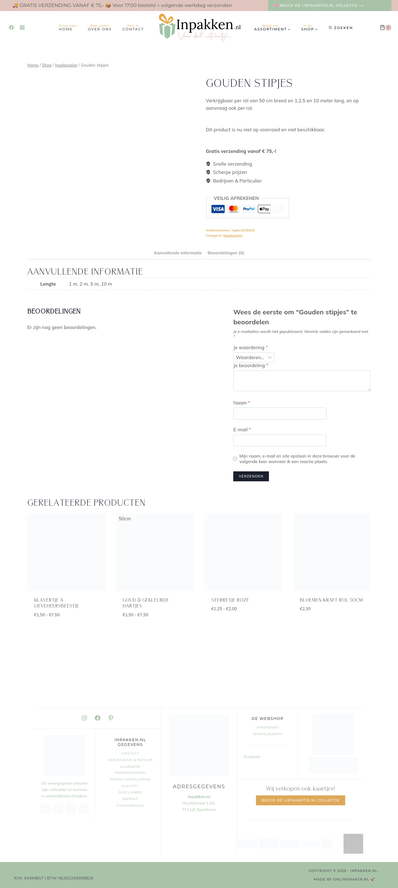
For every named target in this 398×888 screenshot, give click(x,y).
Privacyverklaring (130, 779)
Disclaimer (130, 792)
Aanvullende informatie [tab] (178, 252)
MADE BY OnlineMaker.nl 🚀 (344, 879)
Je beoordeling (250, 365)
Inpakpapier (233, 235)
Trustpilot (251, 756)
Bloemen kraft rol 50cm (331, 600)
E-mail (242, 429)
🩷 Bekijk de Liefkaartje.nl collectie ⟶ (319, 5)
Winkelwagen (267, 734)
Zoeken (343, 27)
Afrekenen (267, 727)
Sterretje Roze (230, 600)
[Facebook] (11, 27)
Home (68, 27)
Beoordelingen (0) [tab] (226, 252)
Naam (241, 403)
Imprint (130, 799)
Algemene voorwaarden (130, 769)
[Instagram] (22, 27)
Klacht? (130, 786)
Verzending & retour (130, 760)
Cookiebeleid (130, 805)
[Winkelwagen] (385, 28)
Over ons (100, 27)
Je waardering (250, 347)
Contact (133, 27)
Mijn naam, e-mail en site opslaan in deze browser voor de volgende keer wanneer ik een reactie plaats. (297, 458)
